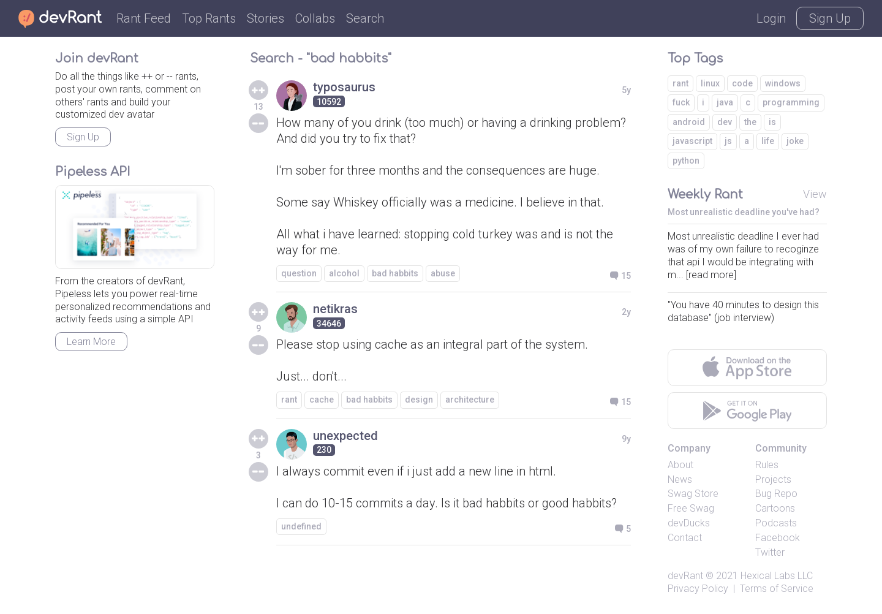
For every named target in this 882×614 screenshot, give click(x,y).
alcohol (344, 273)
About (680, 465)
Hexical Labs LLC (777, 576)
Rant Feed (143, 18)
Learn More (91, 341)
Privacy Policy (698, 588)
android (689, 122)
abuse (443, 273)
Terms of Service (776, 588)
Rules (766, 465)
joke (795, 141)
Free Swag (691, 508)
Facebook (777, 538)
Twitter (770, 552)
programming (791, 102)
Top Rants (209, 18)
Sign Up (830, 18)
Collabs (315, 18)
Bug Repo (776, 493)
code (742, 83)
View (815, 194)
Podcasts (776, 523)
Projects (773, 479)
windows (783, 83)
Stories (265, 18)
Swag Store (693, 493)
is (772, 122)
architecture (469, 399)
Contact (685, 538)
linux (710, 83)
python (686, 160)
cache (321, 399)
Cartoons (775, 508)
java (725, 102)
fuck (681, 102)
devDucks (689, 523)
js (728, 141)
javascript (692, 141)
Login (771, 18)
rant (289, 399)
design (419, 399)
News (680, 479)
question (299, 273)
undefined (301, 526)
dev (724, 122)
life (767, 141)
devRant (685, 576)
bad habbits (395, 273)
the (750, 122)
